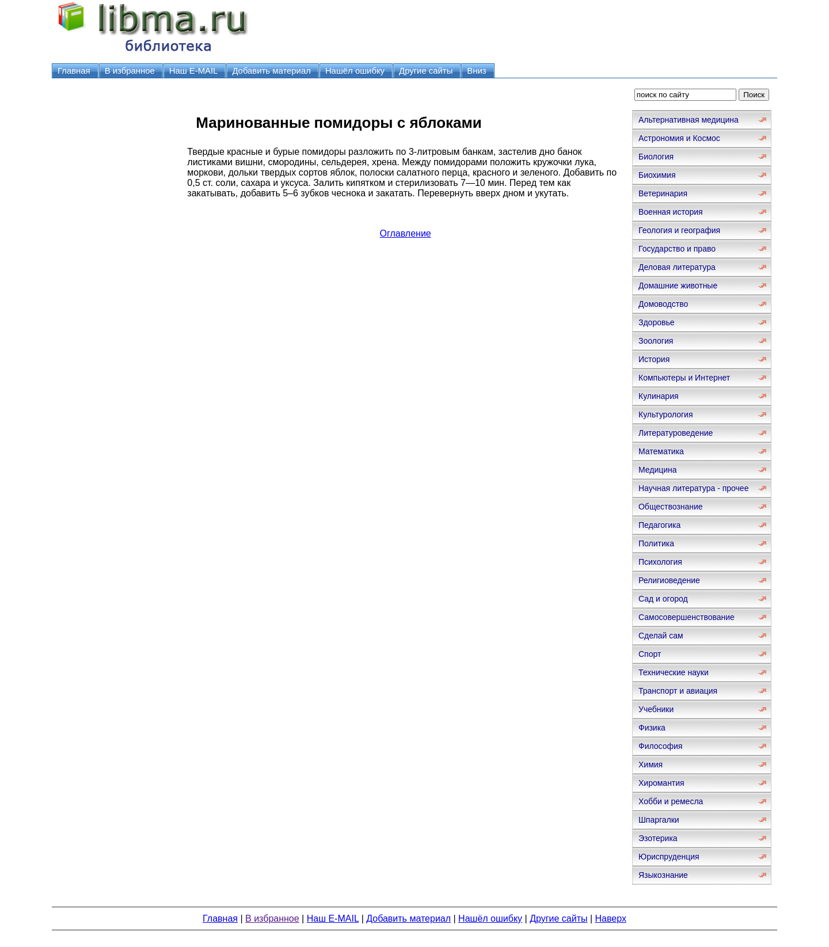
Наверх (610, 918)
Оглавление (405, 233)
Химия (650, 764)
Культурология (665, 414)
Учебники (656, 709)
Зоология (655, 340)
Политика (656, 543)
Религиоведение (669, 580)
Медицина (657, 469)
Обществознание (670, 506)
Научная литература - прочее (693, 488)
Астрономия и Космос (679, 138)
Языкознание (663, 875)
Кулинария (658, 396)
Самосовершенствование (686, 617)
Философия (660, 746)
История (654, 359)
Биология (656, 156)
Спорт (649, 654)
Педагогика (659, 525)
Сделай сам (660, 635)
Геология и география (679, 230)
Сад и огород (663, 598)
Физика (652, 727)
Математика (661, 451)
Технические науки (673, 672)
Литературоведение (675, 433)
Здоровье (656, 322)
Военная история (670, 211)
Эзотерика (658, 838)
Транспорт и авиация (677, 690)
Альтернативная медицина (688, 119)
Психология (660, 561)
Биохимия (656, 175)
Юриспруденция (668, 856)
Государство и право (677, 248)
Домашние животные (677, 285)
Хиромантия (661, 783)
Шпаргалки (658, 819)
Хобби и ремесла (670, 801)
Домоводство (663, 304)
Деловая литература (677, 267)
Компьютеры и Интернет (684, 377)
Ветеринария (662, 193)
